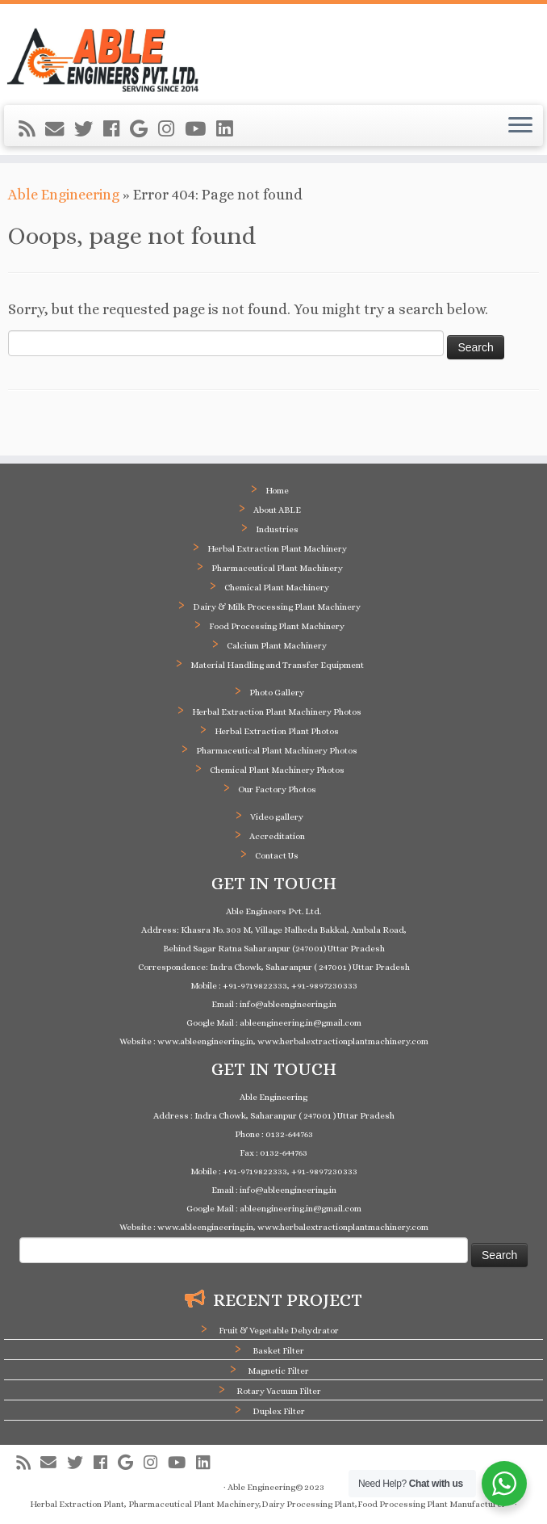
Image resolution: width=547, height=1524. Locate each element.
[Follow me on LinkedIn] (229, 129)
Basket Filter (278, 1351)
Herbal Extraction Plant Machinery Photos (276, 712)
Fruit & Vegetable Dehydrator (279, 1330)
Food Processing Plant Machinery (276, 626)
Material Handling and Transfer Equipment (277, 665)
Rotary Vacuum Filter (278, 1391)
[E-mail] (59, 129)
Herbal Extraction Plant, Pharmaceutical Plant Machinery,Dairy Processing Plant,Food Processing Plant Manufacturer (268, 1504)
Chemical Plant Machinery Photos (277, 770)
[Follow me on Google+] (144, 129)
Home (277, 490)
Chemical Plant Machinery (276, 587)
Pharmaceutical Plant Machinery (277, 568)
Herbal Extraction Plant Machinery (277, 549)
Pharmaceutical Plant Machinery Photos (276, 750)
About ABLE (277, 510)
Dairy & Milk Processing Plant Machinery (277, 607)
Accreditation (277, 836)
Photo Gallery (276, 692)
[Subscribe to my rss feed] (32, 129)
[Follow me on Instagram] (171, 129)
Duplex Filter (279, 1411)
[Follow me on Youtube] (200, 129)
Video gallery (276, 817)
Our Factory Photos (277, 789)
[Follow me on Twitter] (88, 129)
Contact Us (277, 855)
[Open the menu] (520, 126)
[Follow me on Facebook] (116, 129)
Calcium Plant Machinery (277, 645)
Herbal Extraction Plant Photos (277, 731)
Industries (277, 529)
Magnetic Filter (278, 1371)
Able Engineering (63, 195)
